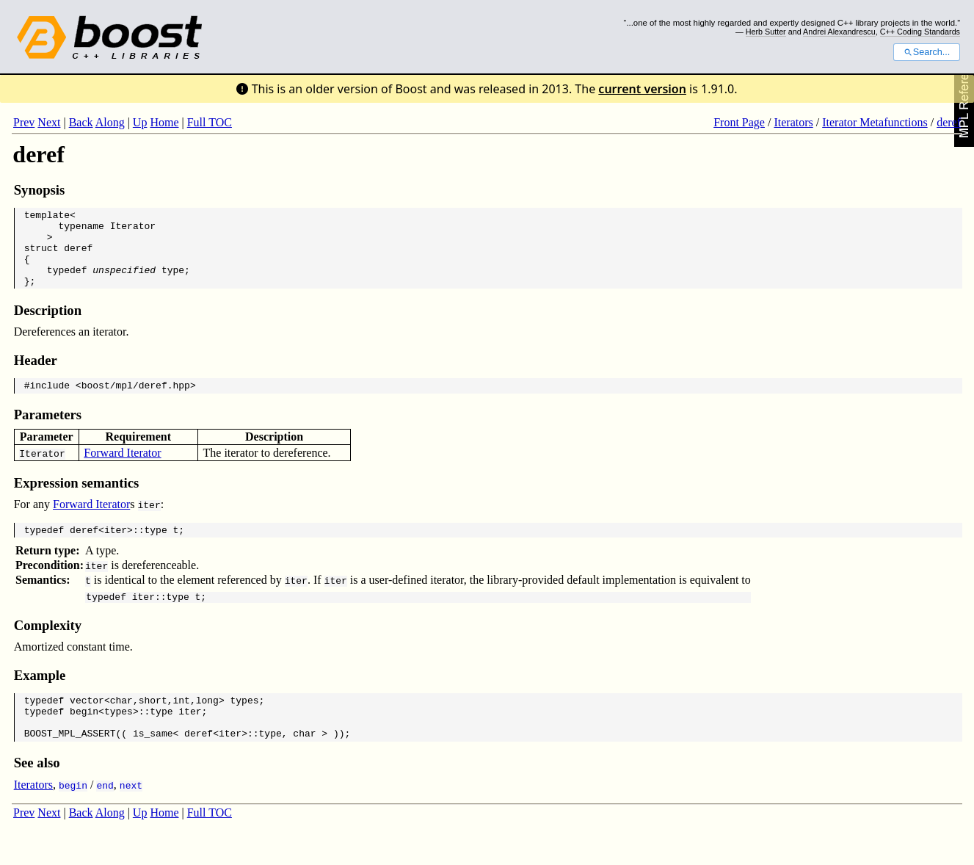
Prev (23, 122)
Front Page (739, 122)
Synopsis (39, 190)
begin (84, 737)
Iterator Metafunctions (875, 122)
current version (642, 89)
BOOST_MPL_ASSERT (70, 763)
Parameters (47, 432)
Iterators (793, 122)
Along (110, 122)
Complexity (47, 647)
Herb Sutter (766, 31)
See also (37, 793)
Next (48, 122)
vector (87, 724)
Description (47, 325)
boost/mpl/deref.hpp (135, 402)
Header (35, 375)
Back (81, 122)
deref (949, 122)
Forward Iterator (122, 470)
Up (140, 122)
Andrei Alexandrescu (839, 31)
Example (40, 697)
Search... (927, 52)
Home (164, 122)
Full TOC (209, 122)
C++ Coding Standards (920, 31)
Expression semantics (76, 500)
